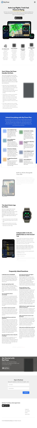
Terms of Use (27, 414)
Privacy (26, 412)
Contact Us (27, 409)
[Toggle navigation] (35, 2)
